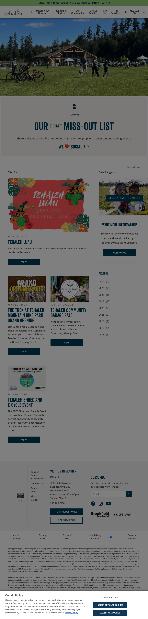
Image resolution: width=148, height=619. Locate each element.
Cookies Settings (110, 598)
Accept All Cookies (110, 614)
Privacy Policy (71, 614)
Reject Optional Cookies (110, 606)
